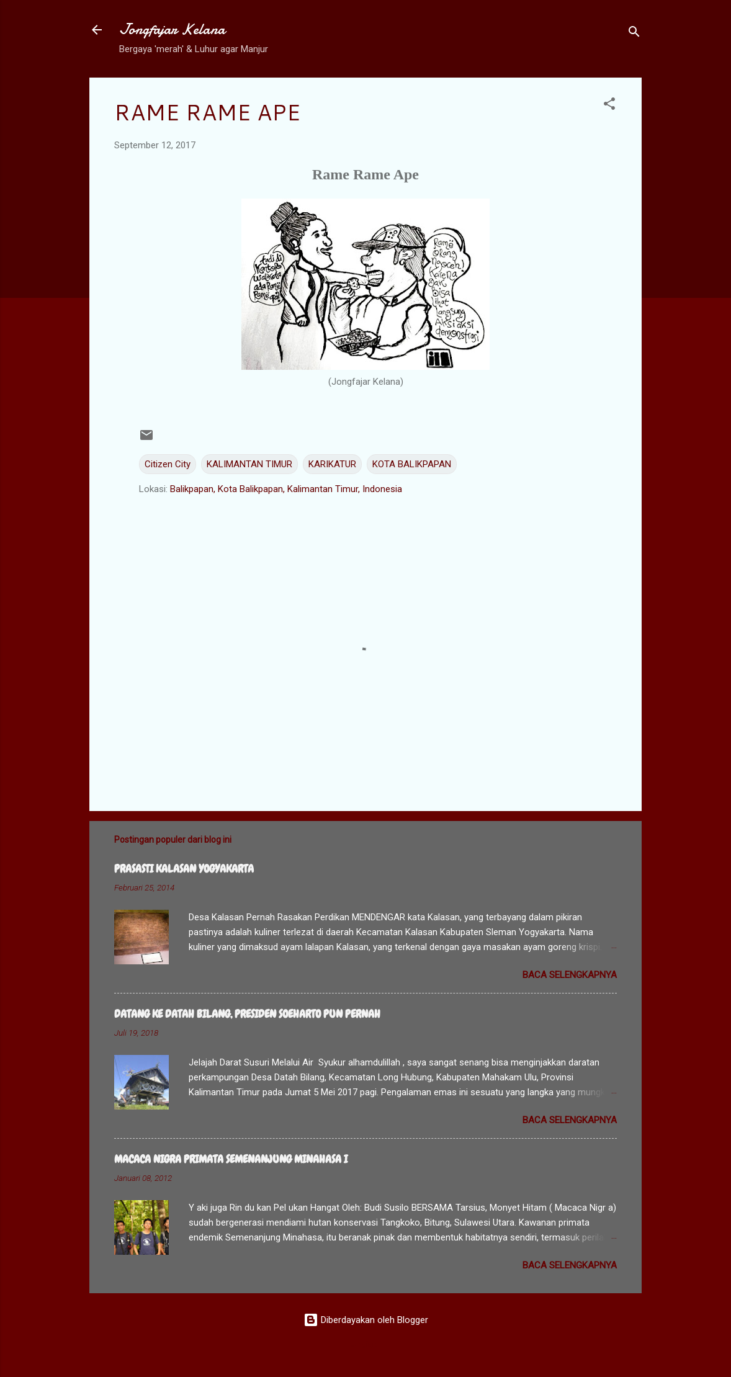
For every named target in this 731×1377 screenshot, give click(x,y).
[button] (609, 105)
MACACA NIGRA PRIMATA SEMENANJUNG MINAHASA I (231, 1159)
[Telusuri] (634, 34)
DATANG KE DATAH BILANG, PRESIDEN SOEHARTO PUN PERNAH (247, 1014)
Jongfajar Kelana (172, 29)
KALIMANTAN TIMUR (249, 464)
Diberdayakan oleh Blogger (365, 1319)
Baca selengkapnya (569, 974)
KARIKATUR (332, 464)
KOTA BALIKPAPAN (411, 464)
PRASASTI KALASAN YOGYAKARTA (184, 868)
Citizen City (168, 464)
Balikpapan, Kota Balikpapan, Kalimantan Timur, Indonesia (286, 489)
